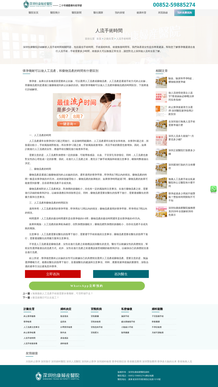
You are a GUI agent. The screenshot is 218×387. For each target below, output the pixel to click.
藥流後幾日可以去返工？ (45, 297)
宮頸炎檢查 (96, 321)
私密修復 (126, 309)
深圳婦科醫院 (58, 361)
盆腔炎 (63, 321)
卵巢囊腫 (156, 321)
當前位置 (90, 38)
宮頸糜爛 (95, 316)
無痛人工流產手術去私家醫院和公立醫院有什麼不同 (181, 182)
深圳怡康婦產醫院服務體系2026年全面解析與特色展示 (181, 211)
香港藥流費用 (134, 361)
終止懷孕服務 (29, 316)
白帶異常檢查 (66, 327)
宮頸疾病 (96, 309)
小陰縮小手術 (127, 327)
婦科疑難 (157, 309)
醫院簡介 (55, 12)
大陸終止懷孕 (33, 361)
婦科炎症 (65, 309)
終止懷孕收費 (29, 332)
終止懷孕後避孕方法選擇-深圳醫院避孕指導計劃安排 (180, 110)
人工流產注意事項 (31, 327)
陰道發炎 (64, 316)
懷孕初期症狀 (119, 361)
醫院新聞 (76, 12)
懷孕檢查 (27, 321)
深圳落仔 (46, 361)
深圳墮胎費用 (149, 361)
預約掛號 (120, 12)
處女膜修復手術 (128, 321)
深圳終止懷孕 (89, 361)
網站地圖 (149, 375)
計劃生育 (109, 38)
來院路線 (163, 12)
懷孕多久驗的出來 (167, 361)
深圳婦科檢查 (104, 361)
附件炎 (63, 332)
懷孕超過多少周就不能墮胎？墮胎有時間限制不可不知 (181, 197)
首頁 (98, 38)
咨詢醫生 (121, 274)
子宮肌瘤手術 (158, 316)
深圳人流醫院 (73, 361)
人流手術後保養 (30, 343)
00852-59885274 (174, 4)
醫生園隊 (98, 12)
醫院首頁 (33, 12)
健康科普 (141, 12)
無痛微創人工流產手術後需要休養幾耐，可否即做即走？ (62, 293)
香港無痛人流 (184, 361)
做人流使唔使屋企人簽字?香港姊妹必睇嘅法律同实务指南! (181, 96)
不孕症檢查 (157, 327)
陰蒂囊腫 (125, 332)
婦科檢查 (64, 343)
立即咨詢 (52, 274)
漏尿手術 (125, 316)
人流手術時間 (123, 38)
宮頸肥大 (95, 332)
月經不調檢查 (158, 332)
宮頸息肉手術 (97, 327)
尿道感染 (64, 338)
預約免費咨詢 (184, 12)
